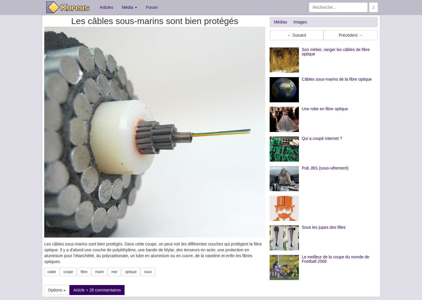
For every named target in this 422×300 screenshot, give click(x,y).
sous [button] (148, 272)
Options (57, 290)
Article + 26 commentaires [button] (97, 290)
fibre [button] (84, 272)
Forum (152, 7)
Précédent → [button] (351, 35)
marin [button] (99, 272)
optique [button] (131, 272)
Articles (106, 7)
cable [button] (51, 272)
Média (129, 7)
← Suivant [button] (296, 35)
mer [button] (114, 272)
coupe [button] (68, 272)
